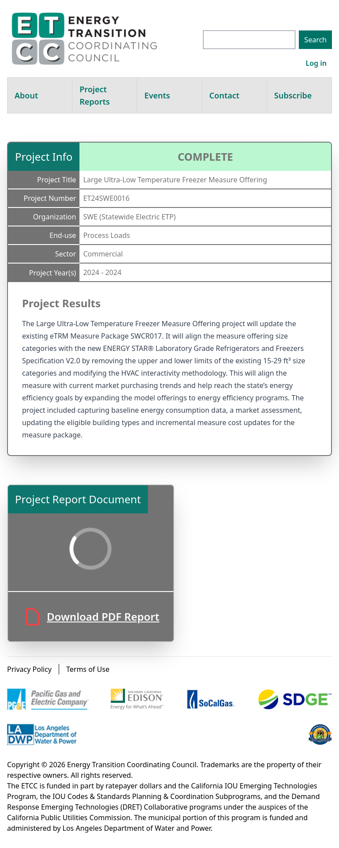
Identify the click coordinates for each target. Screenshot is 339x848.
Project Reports (94, 95)
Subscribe (293, 95)
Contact (224, 95)
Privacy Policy (29, 669)
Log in (316, 63)
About (26, 95)
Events (157, 95)
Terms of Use (87, 669)
